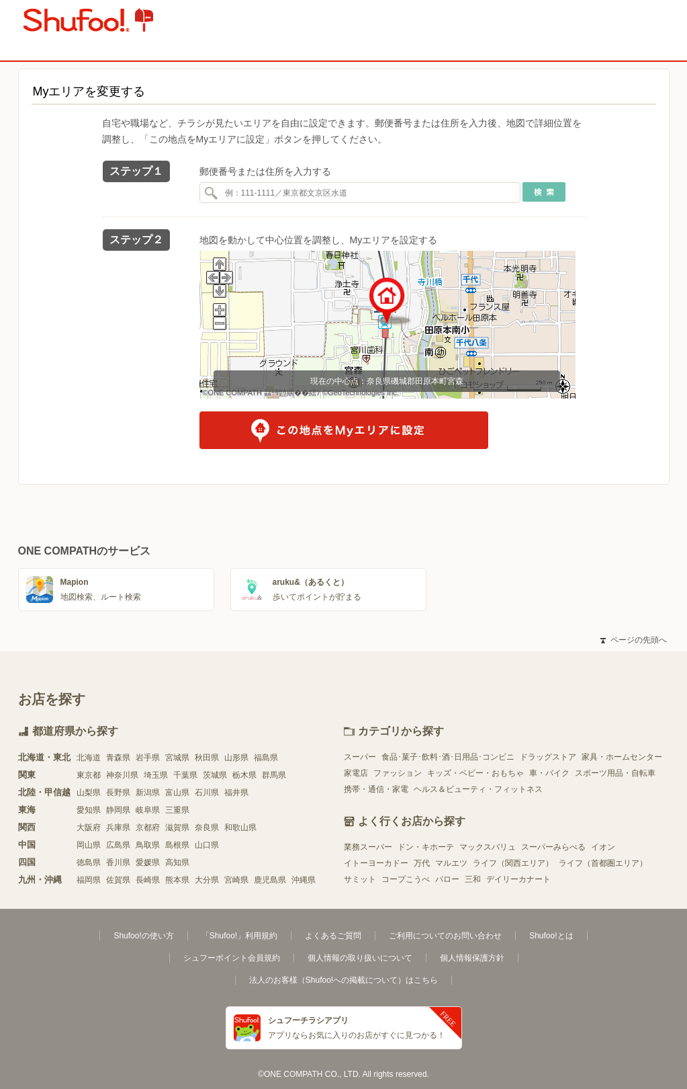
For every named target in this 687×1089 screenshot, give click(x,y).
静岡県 (118, 810)
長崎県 (148, 880)
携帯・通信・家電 (376, 789)
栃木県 (244, 775)
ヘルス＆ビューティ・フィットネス (478, 789)
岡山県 (89, 845)
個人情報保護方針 (472, 958)
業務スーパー (368, 847)
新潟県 (148, 792)
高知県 (177, 862)
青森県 (118, 757)
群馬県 (274, 775)
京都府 (148, 827)
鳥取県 (148, 845)
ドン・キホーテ (426, 847)
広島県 (118, 845)
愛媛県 (148, 862)
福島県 (266, 757)
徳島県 (89, 862)
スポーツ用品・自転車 (615, 773)
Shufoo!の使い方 (143, 935)
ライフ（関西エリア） (513, 863)
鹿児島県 (270, 880)
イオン (603, 847)
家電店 (356, 773)
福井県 (236, 792)
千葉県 (185, 775)
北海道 (89, 757)
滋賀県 (177, 827)
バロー (447, 879)
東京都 (89, 775)
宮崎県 (236, 880)
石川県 (207, 792)
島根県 (177, 845)
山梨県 (89, 792)
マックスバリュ (487, 847)
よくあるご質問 (333, 935)
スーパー (360, 757)
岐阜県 (148, 810)
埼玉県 (156, 775)
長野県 (118, 792)
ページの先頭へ (633, 640)
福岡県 (89, 880)
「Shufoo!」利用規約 (239, 935)
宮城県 (177, 757)
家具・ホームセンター (622, 757)
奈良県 (207, 827)
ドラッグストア (548, 757)
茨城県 (215, 775)
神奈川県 (122, 775)
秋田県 (207, 757)
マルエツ (451, 863)
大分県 (207, 880)
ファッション (397, 773)
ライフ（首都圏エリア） (603, 863)
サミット (360, 879)
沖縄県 (303, 880)
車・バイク (549, 773)
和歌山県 (240, 827)
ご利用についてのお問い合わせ (445, 935)
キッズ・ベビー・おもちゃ (475, 773)
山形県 (236, 757)
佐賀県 (118, 880)
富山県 (177, 792)
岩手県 (148, 757)
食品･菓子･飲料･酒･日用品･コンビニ (447, 757)
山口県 (207, 845)
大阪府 (89, 827)
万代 (422, 863)
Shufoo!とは (551, 935)
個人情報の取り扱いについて (360, 958)
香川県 (118, 862)
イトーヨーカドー (376, 863)
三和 (473, 879)
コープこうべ (405, 879)
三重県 (177, 810)
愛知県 (89, 810)
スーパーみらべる (553, 847)
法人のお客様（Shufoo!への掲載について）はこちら (343, 980)
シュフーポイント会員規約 (231, 958)
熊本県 (177, 880)
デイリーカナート (518, 879)
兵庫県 (118, 827)
